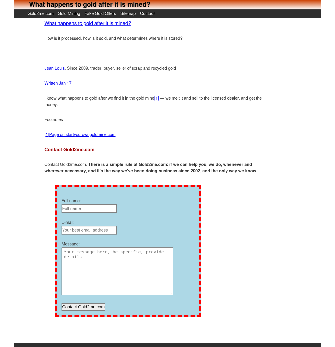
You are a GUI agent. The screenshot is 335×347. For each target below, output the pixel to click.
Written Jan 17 (58, 83)
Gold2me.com (41, 14)
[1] (156, 98)
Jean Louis (54, 68)
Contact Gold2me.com (69, 149)
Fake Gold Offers (100, 14)
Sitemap (128, 14)
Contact (147, 14)
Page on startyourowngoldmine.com (82, 135)
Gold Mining (69, 14)
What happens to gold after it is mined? (87, 23)
